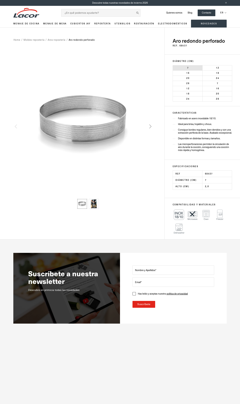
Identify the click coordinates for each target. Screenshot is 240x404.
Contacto (206, 12)
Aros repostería (56, 40)
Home (17, 40)
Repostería (102, 24)
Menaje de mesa (55, 24)
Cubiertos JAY (80, 24)
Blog (190, 12)
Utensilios (122, 24)
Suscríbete (143, 304)
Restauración (144, 24)
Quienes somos (174, 12)
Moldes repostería (34, 40)
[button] (150, 126)
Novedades (209, 23)
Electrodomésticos (172, 24)
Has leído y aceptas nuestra (163, 293)
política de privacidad (177, 293)
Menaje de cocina (26, 24)
